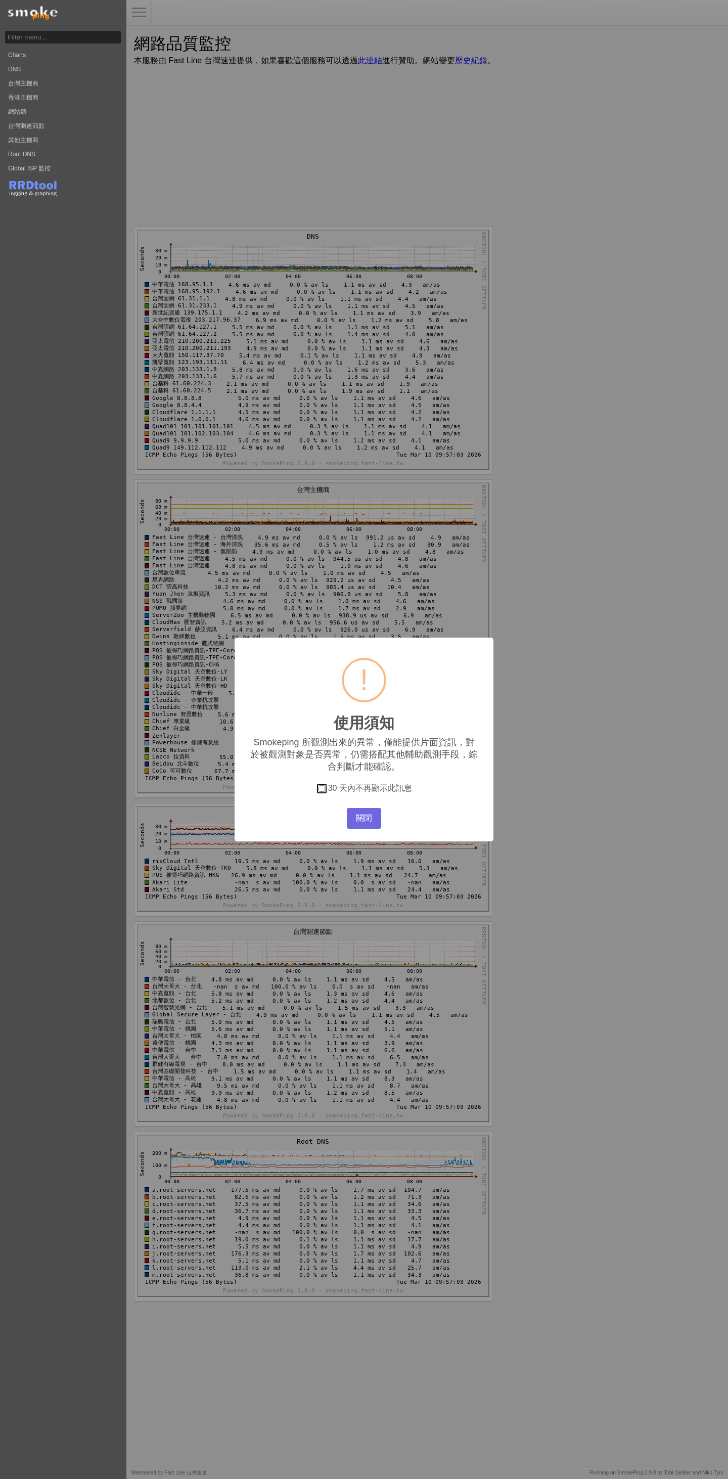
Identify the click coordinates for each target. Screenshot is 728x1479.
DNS (14, 69)
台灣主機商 (23, 83)
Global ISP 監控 (29, 168)
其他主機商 (23, 140)
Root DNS (21, 154)
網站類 (17, 111)
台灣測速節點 (26, 125)
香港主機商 (23, 97)
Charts (17, 55)
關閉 (364, 818)
